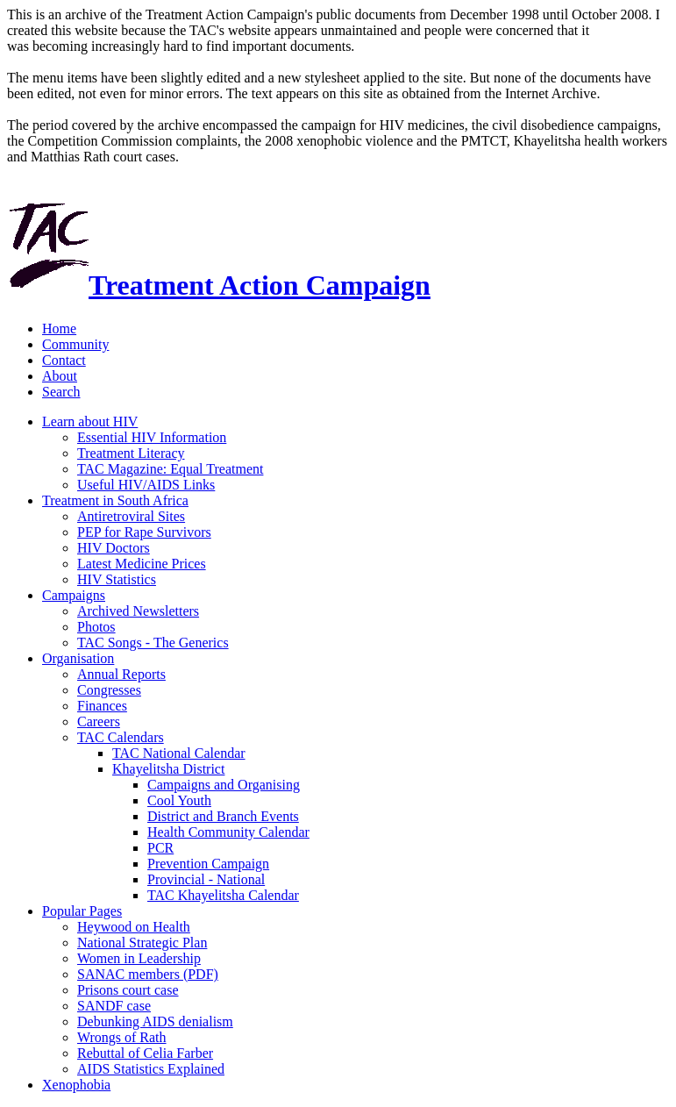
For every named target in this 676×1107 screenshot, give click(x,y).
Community (75, 344)
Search (61, 391)
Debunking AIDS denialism (155, 1021)
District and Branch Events (223, 816)
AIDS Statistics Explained (150, 1068)
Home (59, 328)
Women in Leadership (139, 958)
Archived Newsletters (138, 610)
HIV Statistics (116, 579)
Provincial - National (206, 879)
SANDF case (114, 1005)
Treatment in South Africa (115, 500)
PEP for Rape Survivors (144, 532)
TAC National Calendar (178, 753)
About (59, 375)
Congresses (109, 689)
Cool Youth (179, 800)
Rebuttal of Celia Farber (145, 1053)
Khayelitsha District (168, 768)
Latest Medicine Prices (141, 563)
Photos (96, 626)
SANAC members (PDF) (147, 974)
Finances (102, 705)
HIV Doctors (113, 547)
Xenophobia (76, 1084)
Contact (64, 360)
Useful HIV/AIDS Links (146, 484)
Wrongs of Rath (122, 1037)
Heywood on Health (133, 926)
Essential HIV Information (151, 437)
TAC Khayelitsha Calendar (223, 895)
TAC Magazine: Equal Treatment (170, 468)
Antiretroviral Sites (131, 516)
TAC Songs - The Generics (153, 642)
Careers (98, 721)
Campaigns (73, 595)
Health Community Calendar (228, 832)
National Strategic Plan (142, 942)
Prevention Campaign (208, 863)
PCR (160, 847)
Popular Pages (82, 910)
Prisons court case (128, 989)
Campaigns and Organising (223, 784)
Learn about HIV (90, 421)
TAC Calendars (120, 737)
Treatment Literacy (130, 453)
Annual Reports (121, 674)
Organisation (78, 658)
